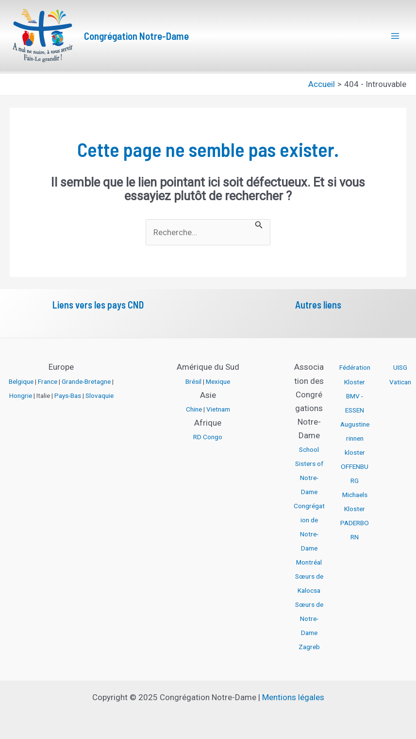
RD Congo (207, 437)
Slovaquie (99, 395)
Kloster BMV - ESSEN (354, 396)
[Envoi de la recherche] (259, 224)
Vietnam (218, 409)
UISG (400, 367)
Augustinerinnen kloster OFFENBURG (354, 452)
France (47, 381)
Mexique (218, 381)
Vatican (400, 382)
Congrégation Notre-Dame (136, 36)
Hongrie (20, 395)
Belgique (21, 381)
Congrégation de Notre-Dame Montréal (309, 534)
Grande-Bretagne (86, 381)
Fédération (354, 367)
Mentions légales (293, 697)
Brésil (193, 381)
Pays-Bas (67, 395)
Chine (194, 409)
